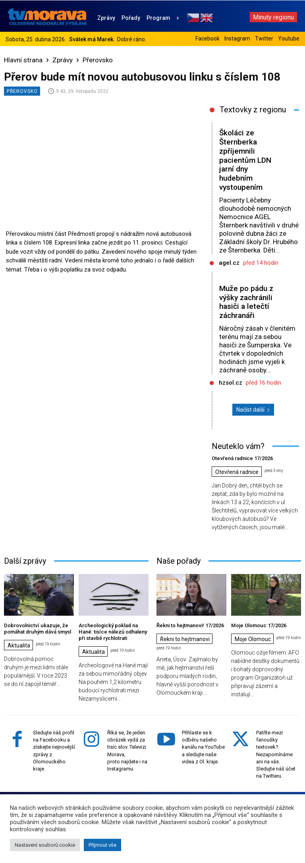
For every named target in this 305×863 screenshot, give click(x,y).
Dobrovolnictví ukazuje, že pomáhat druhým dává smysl (37, 628)
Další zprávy (25, 561)
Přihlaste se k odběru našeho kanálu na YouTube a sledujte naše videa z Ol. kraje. (203, 746)
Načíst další (253, 409)
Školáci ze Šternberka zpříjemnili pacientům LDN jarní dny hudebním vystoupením (245, 160)
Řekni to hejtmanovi (185, 639)
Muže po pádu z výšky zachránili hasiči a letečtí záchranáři (246, 302)
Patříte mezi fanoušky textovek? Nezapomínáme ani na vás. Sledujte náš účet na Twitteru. (275, 753)
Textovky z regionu (253, 109)
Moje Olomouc (253, 639)
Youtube (288, 38)
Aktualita (19, 645)
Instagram (237, 38)
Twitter (264, 38)
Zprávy (62, 60)
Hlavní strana (23, 60)
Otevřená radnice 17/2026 (242, 458)
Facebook (207, 38)
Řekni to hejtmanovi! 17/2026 (190, 625)
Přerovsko (98, 60)
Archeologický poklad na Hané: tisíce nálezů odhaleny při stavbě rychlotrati (112, 631)
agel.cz (229, 262)
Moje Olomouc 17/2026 (258, 625)
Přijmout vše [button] (102, 845)
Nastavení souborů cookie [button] (45, 845)
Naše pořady (178, 561)
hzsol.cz (230, 382)
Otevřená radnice (237, 472)
